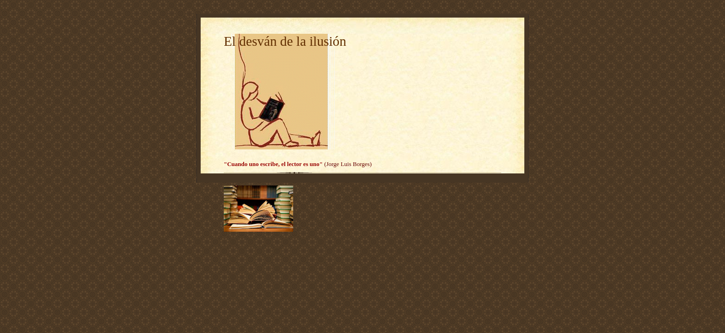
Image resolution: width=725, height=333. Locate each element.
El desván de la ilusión (285, 41)
